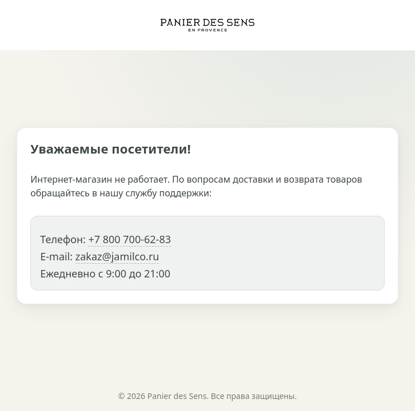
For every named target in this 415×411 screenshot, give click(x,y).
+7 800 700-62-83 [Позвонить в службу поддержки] (129, 239)
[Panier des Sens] (207, 25)
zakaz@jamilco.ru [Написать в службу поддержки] (117, 256)
